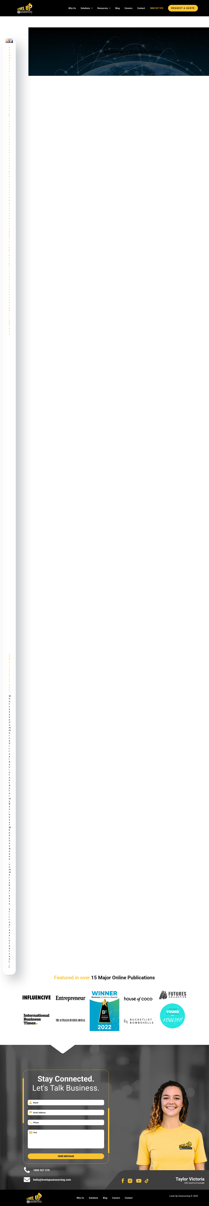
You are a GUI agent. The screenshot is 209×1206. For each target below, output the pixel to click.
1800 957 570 (156, 8)
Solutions (87, 8)
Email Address (39, 1113)
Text (35, 1132)
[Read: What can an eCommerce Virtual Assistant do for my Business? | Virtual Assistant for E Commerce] (9, 40)
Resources (104, 8)
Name (35, 1103)
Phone (36, 1122)
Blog (117, 8)
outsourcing (9, 187)
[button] (87, 8)
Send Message (66, 1156)
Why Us (72, 8)
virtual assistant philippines (9, 300)
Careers (128, 8)
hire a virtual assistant (9, 142)
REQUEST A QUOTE (183, 8)
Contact (141, 8)
